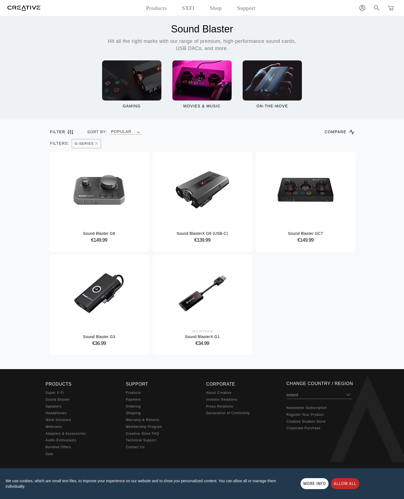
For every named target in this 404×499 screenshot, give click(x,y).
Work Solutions (58, 420)
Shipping (133, 413)
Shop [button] (216, 8)
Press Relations (219, 406)
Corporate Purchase (304, 428)
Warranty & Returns (142, 420)
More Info (314, 483)
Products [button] (156, 8)
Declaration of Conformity (228, 413)
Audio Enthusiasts (61, 440)
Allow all (345, 483)
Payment (133, 400)
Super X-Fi (55, 393)
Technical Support (141, 440)
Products (133, 393)
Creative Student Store (306, 421)
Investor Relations (221, 400)
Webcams (54, 427)
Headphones (56, 413)
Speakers (53, 406)
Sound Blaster (58, 400)
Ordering (133, 406)
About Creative (219, 393)
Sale (49, 454)
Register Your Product (305, 415)
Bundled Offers (58, 447)
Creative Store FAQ (142, 434)
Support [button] (246, 8)
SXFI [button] (188, 8)
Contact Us (135, 447)
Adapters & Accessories (66, 434)
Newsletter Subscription (307, 408)
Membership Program (144, 427)
